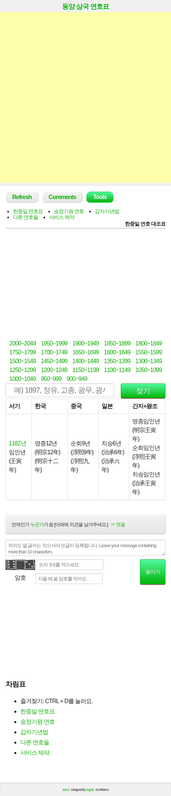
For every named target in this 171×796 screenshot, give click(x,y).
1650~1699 (85, 352)
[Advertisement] (85, 97)
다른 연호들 (25, 217)
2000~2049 (22, 343)
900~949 (76, 379)
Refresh (22, 197)
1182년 (17, 443)
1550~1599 (149, 352)
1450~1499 (54, 361)
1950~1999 (54, 343)
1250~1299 (22, 370)
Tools (99, 197)
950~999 (51, 379)
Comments (62, 197)
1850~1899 (117, 343)
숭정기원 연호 (69, 211)
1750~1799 (22, 352)
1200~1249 (54, 370)
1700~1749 (54, 352)
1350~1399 (117, 361)
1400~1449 (85, 361)
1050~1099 (149, 370)
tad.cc (66, 790)
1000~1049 (22, 379)
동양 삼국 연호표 (85, 6)
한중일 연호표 (28, 211)
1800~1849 (149, 343)
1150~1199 (85, 370)
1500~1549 (22, 361)
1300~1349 (149, 361)
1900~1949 (85, 343)
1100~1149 (117, 370)
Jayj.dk (90, 790)
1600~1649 (117, 352)
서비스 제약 (61, 217)
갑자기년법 (107, 211)
